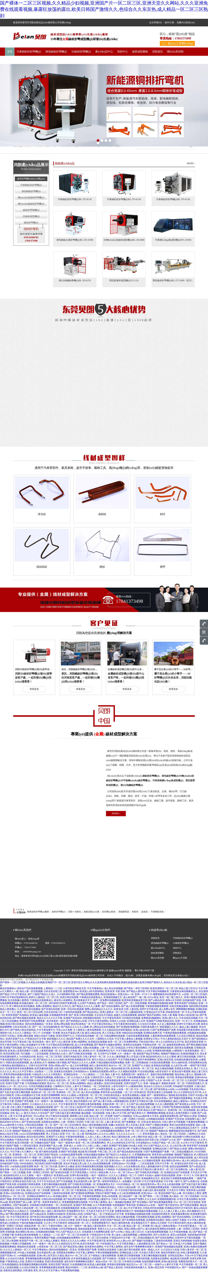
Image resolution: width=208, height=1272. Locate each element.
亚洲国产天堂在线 (174, 1119)
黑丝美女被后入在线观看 (160, 1092)
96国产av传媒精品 (122, 1116)
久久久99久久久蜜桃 (40, 1187)
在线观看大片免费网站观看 (96, 1232)
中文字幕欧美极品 (125, 1050)
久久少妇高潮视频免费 (98, 1163)
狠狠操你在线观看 (26, 1246)
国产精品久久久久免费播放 (37, 1048)
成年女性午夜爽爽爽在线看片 (139, 1246)
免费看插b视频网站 (151, 1018)
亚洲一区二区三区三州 (136, 1131)
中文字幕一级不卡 (173, 1181)
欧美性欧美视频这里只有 (134, 1000)
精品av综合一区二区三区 (108, 1261)
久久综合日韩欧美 (186, 1036)
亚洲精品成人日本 (136, 1021)
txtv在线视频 (181, 1089)
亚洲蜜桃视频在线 (166, 1199)
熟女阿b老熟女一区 (81, 1024)
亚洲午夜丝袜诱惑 (79, 1175)
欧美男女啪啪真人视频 (134, 1095)
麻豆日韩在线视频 (186, 1056)
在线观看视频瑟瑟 (70, 1208)
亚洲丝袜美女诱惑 (87, 1157)
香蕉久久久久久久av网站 (110, 1229)
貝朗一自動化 (75, 911)
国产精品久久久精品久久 (118, 1154)
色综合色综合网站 (35, 1137)
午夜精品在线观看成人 (91, 997)
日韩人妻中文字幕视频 (173, 1122)
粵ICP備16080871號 (144, 970)
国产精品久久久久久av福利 (50, 1059)
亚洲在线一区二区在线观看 (181, 1110)
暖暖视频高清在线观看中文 (167, 994)
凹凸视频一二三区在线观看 (34, 1053)
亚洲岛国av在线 (74, 1214)
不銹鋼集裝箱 (157, 911)
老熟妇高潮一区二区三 (113, 1104)
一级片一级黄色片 (65, 1143)
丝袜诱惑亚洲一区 (175, 1012)
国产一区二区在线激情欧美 (46, 1027)
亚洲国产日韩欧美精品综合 (160, 1021)
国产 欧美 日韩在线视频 (81, 1015)
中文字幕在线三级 (22, 1042)
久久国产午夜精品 (87, 1003)
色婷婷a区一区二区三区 (43, 1092)
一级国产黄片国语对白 (167, 1205)
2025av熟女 (153, 997)
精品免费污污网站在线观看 (186, 1137)
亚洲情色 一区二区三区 (68, 1092)
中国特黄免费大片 (149, 1027)
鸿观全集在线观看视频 (17, 1062)
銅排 (162, 514)
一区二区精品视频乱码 (181, 1151)
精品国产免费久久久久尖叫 (80, 1039)
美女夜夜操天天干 (82, 1000)
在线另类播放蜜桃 (178, 1006)
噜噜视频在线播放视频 (145, 1211)
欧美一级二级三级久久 (171, 997)
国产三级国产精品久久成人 (42, 994)
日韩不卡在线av (8, 1036)
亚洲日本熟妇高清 (72, 1056)
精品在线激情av (109, 994)
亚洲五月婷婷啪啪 (182, 1241)
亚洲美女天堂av (151, 1039)
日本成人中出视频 (182, 1243)
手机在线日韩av (147, 1042)
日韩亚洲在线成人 (112, 1095)
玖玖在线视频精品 (163, 1101)
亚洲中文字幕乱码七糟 (188, 1024)
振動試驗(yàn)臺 (92, 911)
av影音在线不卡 (163, 1071)
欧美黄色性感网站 (94, 1246)
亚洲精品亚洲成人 (107, 1187)
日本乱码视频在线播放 (40, 1086)
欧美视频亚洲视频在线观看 (33, 1264)
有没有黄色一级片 (56, 1021)
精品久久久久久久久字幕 (49, 1018)
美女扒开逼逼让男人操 (72, 1033)
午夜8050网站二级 (57, 1226)
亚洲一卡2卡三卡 (143, 994)
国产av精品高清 (156, 1000)
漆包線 (42, 514)
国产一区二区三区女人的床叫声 (70, 1107)
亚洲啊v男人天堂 (34, 1148)
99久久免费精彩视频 (35, 1160)
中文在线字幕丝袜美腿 (129, 1190)
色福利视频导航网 (151, 1261)
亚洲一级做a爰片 (151, 1083)
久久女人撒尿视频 (166, 1024)
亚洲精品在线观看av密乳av (103, 1071)
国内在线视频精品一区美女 (39, 1024)
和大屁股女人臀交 (192, 1193)
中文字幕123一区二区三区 (57, 1119)
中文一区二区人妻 (143, 1089)
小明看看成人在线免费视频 (46, 1131)
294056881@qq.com (32, 951)
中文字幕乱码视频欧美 (157, 991)
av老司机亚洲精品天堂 (74, 988)
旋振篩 (144, 911)
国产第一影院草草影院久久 (107, 1181)
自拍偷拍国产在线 (191, 1000)
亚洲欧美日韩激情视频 (128, 1255)
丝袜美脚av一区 (117, 1107)
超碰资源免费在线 (176, 1045)
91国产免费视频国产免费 (163, 1030)
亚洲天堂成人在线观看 (87, 1220)
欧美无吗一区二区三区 (67, 1080)
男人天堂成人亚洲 (111, 1033)
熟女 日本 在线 (17, 1190)
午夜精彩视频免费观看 (156, 1006)
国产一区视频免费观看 (101, 1148)
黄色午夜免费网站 (147, 1059)
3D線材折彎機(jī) (81, 51)
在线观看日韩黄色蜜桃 (188, 1030)
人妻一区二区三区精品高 (112, 1048)
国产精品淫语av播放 (73, 1246)
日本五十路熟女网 (99, 1172)
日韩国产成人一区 (93, 1214)
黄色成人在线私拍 (9, 1223)
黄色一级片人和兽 (19, 1077)
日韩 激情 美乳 (30, 1270)
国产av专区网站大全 (108, 1157)
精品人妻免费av (8, 1009)
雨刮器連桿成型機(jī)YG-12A (124, 280)
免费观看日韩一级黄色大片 (135, 1074)
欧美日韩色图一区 (24, 1143)
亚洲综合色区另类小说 (147, 1140)
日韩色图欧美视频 (145, 1217)
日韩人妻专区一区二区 (94, 1056)
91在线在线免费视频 (159, 1062)
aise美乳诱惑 (103, 1089)
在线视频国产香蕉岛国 (124, 1205)
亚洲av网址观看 (62, 1024)
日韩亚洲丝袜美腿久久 (135, 1267)
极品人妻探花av (181, 1101)
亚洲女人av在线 (118, 1021)
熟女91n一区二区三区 (120, 1065)
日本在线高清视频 (188, 1018)
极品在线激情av (8, 988)
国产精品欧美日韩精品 (106, 1098)
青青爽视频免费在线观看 (74, 1202)
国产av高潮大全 (191, 1181)
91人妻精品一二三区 (93, 1074)
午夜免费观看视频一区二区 (141, 1077)
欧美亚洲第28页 (11, 1053)
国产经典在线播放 (189, 1205)
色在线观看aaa (133, 1160)
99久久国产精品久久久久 (156, 1145)
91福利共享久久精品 (101, 1077)
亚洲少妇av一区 (126, 994)
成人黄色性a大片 (86, 1050)
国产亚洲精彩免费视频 (127, 1027)
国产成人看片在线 (102, 1101)
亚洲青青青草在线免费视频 (19, 1068)
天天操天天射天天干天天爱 (100, 1211)
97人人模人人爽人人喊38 (95, 1145)
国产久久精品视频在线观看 (65, 1187)
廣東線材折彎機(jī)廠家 (38, 911)
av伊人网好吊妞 (139, 1137)
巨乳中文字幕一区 (164, 1163)
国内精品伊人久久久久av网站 (100, 1134)
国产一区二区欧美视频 (135, 1003)
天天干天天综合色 (46, 1181)
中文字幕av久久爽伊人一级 (78, 1128)
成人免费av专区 (167, 1009)
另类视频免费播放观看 (157, 1187)
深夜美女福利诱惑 (12, 1270)
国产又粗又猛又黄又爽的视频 (15, 1092)
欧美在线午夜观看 (181, 1071)
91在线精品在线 (27, 1056)
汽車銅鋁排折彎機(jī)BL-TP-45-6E (124, 199)
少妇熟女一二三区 (43, 1071)
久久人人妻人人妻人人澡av (172, 1211)
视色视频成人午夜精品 (103, 1169)
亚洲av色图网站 (79, 1042)
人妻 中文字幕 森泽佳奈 (20, 1116)
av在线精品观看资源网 (70, 1154)
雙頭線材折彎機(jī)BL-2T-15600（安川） (173, 280)
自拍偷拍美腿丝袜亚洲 (185, 1059)
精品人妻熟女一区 (89, 1131)
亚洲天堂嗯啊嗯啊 (50, 1095)
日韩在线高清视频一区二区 (89, 1036)
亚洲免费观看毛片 (101, 1223)
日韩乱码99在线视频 (51, 1199)
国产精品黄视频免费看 (88, 994)
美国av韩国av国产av (58, 1065)
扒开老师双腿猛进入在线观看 (86, 1258)
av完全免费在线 (132, 1166)
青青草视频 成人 (151, 1134)
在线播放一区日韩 (165, 1077)
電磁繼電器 (124, 911)
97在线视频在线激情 (35, 1083)
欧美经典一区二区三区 (142, 1068)
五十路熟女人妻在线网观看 (87, 1030)
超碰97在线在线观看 (165, 1175)
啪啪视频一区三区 (63, 1101)
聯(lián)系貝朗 (175, 51)
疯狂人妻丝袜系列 (98, 1065)
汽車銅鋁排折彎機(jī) (29, 51)
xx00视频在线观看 (155, 1119)
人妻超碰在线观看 (44, 1107)
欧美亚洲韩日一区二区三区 (164, 988)
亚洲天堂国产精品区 (47, 1154)
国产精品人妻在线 (135, 991)
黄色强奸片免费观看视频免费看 (177, 1178)
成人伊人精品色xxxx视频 (194, 1160)
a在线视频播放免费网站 (112, 1131)
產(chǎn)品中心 (104, 51)
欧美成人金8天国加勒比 (92, 991)
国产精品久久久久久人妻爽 (86, 1006)
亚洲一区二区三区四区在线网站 (99, 1217)
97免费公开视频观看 (141, 1148)
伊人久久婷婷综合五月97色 (170, 1042)
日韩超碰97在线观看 (183, 1086)
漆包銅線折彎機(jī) (56, 51)
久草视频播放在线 (141, 1154)
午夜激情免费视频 (195, 1122)
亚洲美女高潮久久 (183, 1068)
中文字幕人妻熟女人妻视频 (128, 1039)
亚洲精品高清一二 (73, 1074)
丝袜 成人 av (16, 1113)
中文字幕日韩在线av (102, 1024)
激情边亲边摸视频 (31, 1098)
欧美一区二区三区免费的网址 (123, 1042)
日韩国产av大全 (154, 1080)
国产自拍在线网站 (111, 1006)
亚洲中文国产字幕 (15, 1083)
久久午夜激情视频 (102, 1205)
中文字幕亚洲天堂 (68, 1104)
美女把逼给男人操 (82, 1181)
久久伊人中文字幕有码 (192, 1143)
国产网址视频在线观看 (24, 1018)
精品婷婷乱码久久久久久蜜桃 (161, 1056)
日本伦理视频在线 (68, 1229)
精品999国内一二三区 (76, 1267)
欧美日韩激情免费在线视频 (89, 1166)
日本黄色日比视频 (131, 1261)
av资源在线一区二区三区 (89, 1095)
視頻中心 (122, 51)
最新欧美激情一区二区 (173, 1083)
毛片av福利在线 (179, 1062)
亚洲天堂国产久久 (65, 1036)
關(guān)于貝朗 (16, 59)
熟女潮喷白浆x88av (171, 1160)
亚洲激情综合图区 (155, 1220)
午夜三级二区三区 (94, 1122)
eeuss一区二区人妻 (68, 1089)
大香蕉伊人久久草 (79, 1148)
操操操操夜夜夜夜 (87, 1229)
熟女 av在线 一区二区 (122, 1089)
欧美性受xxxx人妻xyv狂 (119, 1241)
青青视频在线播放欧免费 (160, 1003)
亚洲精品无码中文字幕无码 (178, 1208)
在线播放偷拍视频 (196, 1033)
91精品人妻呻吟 (21, 1104)
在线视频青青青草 (58, 1015)
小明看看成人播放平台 (98, 1199)
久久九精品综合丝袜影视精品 (117, 1030)
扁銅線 (102, 514)
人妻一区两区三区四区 (133, 1119)
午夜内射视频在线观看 (31, 1223)
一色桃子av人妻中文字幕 (165, 1264)
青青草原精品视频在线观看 (17, 1074)
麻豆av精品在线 (93, 1033)
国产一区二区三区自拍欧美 (67, 1125)
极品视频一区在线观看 (92, 1113)
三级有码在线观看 (72, 1012)
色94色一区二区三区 (173, 1080)
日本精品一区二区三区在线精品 (94, 1140)
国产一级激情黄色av (157, 1095)
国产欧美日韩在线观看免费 (44, 1217)
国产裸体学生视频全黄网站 (108, 1045)
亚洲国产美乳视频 (12, 1048)
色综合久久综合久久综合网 (158, 1086)
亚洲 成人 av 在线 (87, 1089)
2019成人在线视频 (26, 1252)
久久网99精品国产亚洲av (56, 1148)
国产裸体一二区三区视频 (12, 1172)
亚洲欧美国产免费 (87, 1249)
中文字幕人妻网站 (98, 1202)
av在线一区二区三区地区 (194, 994)
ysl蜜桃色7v (178, 1050)
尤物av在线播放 (91, 1048)
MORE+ (191, 163)
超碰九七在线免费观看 (125, 1015)
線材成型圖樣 (140, 51)
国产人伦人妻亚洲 (61, 1042)
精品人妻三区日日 (188, 988)
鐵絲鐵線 (41, 566)
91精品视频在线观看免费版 (110, 1062)
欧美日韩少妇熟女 (15, 1024)
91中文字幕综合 (18, 994)
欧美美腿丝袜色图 (44, 1068)
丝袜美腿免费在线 (180, 1214)
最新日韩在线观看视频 (162, 1074)
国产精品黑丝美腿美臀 (74, 1199)
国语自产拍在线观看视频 (30, 988)
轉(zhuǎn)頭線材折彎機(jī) (31, 197)
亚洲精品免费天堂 (152, 1033)
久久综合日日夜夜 (147, 1024)
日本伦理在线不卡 (22, 1157)
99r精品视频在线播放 (130, 1098)
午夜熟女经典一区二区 (154, 1045)
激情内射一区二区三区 (62, 1190)
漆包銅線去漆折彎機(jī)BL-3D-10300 (74, 240)
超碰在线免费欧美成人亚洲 (128, 1110)
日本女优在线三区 (53, 991)
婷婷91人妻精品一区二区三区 (44, 997)
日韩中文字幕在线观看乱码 (14, 997)
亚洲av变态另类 (165, 1059)
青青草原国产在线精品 (185, 1003)
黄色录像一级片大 (9, 1169)
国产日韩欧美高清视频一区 (83, 1053)
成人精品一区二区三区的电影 (184, 1196)
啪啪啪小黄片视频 (57, 1062)
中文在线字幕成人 (187, 1226)
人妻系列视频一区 (48, 1050)
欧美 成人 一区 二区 (112, 1208)
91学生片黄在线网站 (98, 1021)
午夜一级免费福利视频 (155, 1157)
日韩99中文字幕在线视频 (187, 1238)
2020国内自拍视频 (131, 1018)
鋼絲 (102, 566)
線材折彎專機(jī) (31, 210)
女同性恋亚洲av (176, 1255)
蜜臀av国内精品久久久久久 (98, 1009)
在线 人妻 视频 (169, 1015)
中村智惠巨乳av (108, 1243)
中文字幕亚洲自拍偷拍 (125, 1024)
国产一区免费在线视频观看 (107, 1000)
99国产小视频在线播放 (92, 1080)
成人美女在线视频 (113, 988)
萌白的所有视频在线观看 (180, 1157)
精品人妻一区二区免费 (100, 1116)
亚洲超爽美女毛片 (105, 1050)
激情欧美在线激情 (178, 1095)
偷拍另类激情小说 (82, 1101)
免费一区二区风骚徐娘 (136, 1062)
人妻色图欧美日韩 (146, 1243)
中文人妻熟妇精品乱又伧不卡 (176, 1039)
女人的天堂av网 (179, 1065)
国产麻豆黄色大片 (136, 1113)
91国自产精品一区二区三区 (166, 1143)
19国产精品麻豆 (21, 1205)
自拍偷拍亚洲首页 (160, 1214)
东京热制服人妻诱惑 (18, 1000)
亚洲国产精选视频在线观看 (169, 1246)
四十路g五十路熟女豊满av (155, 1098)
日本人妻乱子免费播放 (21, 1107)
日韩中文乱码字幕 (38, 1065)
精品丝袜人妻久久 (184, 1074)
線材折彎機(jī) (59, 911)
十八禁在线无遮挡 (28, 1145)
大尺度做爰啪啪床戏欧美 (160, 1048)
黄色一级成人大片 (150, 1249)
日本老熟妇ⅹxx (80, 1071)
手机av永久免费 (64, 1030)
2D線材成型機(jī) (31, 216)
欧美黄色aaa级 (61, 1175)
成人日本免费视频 (84, 1045)
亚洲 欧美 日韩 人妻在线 (126, 1009)
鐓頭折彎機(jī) (31, 222)
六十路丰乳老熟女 (34, 1128)
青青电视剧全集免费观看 (117, 1080)
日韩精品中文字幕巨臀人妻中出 (77, 1098)
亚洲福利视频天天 (113, 997)
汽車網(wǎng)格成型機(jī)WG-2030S (173, 240)
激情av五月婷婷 (173, 1000)
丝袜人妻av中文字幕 (116, 1113)
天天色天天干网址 (176, 1190)
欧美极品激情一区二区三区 (33, 1003)
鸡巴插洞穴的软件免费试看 (63, 1003)
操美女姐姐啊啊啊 (179, 1166)
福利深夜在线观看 (198, 1006)
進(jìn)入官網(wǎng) (180, 43)
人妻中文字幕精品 (81, 1086)
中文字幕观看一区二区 (190, 1264)
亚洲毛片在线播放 (34, 1261)
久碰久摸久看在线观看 (154, 1190)
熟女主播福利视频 (164, 1068)
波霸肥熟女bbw (71, 991)
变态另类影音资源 (194, 1042)
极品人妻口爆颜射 (188, 1027)
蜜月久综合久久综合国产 (104, 1059)
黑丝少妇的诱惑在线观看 (182, 1125)
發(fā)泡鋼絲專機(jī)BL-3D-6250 (75, 280)
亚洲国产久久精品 (141, 1065)
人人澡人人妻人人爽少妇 (97, 1137)
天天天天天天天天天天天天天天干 (103, 1119)
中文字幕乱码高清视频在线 (60, 1045)
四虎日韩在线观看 (69, 997)
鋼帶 (162, 566)
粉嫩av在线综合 (117, 1125)
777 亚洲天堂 (119, 1077)
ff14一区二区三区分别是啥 (186, 1202)
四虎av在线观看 (110, 1196)
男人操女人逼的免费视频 (124, 1235)
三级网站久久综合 (104, 1039)
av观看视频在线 (121, 1101)
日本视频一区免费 (50, 1033)
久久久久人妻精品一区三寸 (26, 1033)
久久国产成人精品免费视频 (140, 1104)
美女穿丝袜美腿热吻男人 (32, 1169)
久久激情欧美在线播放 (28, 1009)
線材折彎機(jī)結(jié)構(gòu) (31, 178)
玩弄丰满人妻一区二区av (64, 1157)
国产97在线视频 (64, 1181)
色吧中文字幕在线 (148, 1009)
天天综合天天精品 (103, 1015)
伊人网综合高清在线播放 (22, 1006)
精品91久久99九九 (62, 1006)
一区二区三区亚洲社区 (134, 1092)
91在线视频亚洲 (52, 1208)
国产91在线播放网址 (97, 1107)
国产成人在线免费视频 (132, 1006)
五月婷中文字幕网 (107, 1053)
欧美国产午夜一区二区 (31, 1241)
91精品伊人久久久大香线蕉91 (47, 1074)
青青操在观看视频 (184, 1077)
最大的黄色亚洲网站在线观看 (160, 1229)
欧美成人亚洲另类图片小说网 (23, 1050)
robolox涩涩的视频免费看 (32, 1134)
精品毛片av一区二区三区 (139, 1264)
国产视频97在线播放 (142, 1241)
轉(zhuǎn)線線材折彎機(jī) (31, 204)
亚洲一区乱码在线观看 (72, 1009)
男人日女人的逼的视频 (168, 1184)
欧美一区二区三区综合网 (30, 1012)
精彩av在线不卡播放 (44, 1036)
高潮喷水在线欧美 (56, 1214)
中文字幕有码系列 (111, 1018)
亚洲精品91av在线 (146, 1205)
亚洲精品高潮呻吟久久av (39, 1196)
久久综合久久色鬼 (68, 1050)
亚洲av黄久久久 (170, 1018)
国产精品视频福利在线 (46, 1089)
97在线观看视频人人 (103, 1128)
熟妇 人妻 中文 (112, 1074)
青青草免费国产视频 (44, 1238)
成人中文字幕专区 (104, 1110)
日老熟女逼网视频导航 (17, 1187)
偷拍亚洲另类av (148, 1184)
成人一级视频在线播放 (119, 1202)
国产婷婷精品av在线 (76, 1021)
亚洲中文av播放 (66, 1166)
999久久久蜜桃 (68, 1095)
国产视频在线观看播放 (180, 1098)
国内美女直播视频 (184, 1048)
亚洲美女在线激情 (132, 1045)
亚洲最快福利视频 (162, 1050)
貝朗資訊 (157, 51)
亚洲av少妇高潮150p (188, 1015)
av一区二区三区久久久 (123, 1140)
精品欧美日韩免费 (50, 1098)
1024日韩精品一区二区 (127, 1184)
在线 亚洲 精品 (61, 1068)
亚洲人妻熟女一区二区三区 (114, 1012)
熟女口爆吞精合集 (121, 1137)
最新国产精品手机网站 (149, 1015)
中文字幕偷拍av (95, 988)
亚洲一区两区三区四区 (38, 1172)
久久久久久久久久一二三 (129, 1134)
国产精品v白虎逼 (188, 1116)
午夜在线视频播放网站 (107, 1252)
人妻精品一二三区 (53, 988)
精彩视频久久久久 (169, 1027)
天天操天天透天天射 (149, 1252)
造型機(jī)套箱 (109, 911)
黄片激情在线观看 (48, 1151)
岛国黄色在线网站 (50, 1122)
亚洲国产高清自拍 (72, 1018)
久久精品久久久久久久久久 (44, 1104)
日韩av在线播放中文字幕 (32, 1045)
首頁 (9, 51)
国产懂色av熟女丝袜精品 (22, 1030)
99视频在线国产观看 (45, 1143)
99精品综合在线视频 (132, 1033)
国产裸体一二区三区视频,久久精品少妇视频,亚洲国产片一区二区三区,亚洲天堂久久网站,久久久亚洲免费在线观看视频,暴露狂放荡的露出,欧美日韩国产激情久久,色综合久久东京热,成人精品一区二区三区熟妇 (104, 9)
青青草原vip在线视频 (111, 1092)
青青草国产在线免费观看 (32, 1021)
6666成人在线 (138, 1080)
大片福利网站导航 (66, 994)
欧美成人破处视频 (39, 1015)
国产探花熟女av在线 (164, 1089)
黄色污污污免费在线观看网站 (67, 1048)
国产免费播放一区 (131, 1122)
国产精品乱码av (91, 1012)
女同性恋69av (118, 1163)
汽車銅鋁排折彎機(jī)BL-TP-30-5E (75, 199)
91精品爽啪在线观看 (114, 1036)
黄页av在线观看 (86, 1110)
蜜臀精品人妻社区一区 (105, 1190)
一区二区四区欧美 (101, 1086)
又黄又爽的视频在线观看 (54, 1184)
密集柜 (135, 911)
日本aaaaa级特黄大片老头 (146, 1116)
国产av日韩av (117, 1232)
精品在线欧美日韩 (120, 1068)
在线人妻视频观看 (189, 1252)
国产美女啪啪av (140, 1202)
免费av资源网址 (44, 1006)
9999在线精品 (26, 1163)
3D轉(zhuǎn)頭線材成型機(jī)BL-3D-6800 (123, 240)
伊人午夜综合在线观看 (57, 1116)
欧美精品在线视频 (97, 1042)
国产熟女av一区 (27, 1059)
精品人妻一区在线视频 (31, 991)
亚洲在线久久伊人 (58, 1053)
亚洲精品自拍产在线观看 (177, 1172)
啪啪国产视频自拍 (170, 1053)
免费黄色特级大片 (70, 1131)
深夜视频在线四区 (92, 1018)
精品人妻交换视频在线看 (95, 1125)
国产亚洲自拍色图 (50, 1009)
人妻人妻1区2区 (112, 1122)
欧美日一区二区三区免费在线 (172, 1169)
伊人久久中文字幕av (23, 1071)
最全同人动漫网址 (63, 1000)
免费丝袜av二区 (62, 1077)
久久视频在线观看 (127, 1071)
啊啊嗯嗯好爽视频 (185, 1009)
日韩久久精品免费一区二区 (131, 1187)
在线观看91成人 (193, 1119)
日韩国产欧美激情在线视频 (176, 1107)
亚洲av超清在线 (141, 1030)
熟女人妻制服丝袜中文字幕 (155, 1166)
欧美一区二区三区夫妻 (45, 1166)
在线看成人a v (141, 1128)
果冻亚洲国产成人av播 (51, 1145)
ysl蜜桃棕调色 (136, 1012)
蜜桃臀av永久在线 (79, 1116)
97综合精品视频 (146, 1071)
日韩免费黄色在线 (197, 1062)
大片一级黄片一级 (126, 1053)
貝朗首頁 (155, 938)
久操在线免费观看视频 (137, 1036)
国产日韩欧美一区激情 (113, 1258)
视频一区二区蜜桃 (41, 1157)
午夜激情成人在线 (84, 1190)
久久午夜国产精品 (15, 1128)
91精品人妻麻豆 (52, 1241)
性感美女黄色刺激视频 (89, 1104)
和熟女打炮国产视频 (105, 1193)
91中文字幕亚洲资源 (152, 1181)
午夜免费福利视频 (70, 1270)
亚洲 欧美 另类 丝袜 (115, 991)
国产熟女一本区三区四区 (136, 988)
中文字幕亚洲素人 (79, 1172)
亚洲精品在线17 (161, 1148)
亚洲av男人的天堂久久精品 (50, 1255)
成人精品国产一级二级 (134, 997)
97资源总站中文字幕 (154, 1012)
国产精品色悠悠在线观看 (129, 1151)
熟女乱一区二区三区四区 (49, 1056)
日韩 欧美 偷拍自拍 (151, 1122)
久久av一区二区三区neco (121, 1172)
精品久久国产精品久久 (155, 1110)
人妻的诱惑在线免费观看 (163, 1036)
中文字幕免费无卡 (46, 1030)
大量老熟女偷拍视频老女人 (184, 991)
